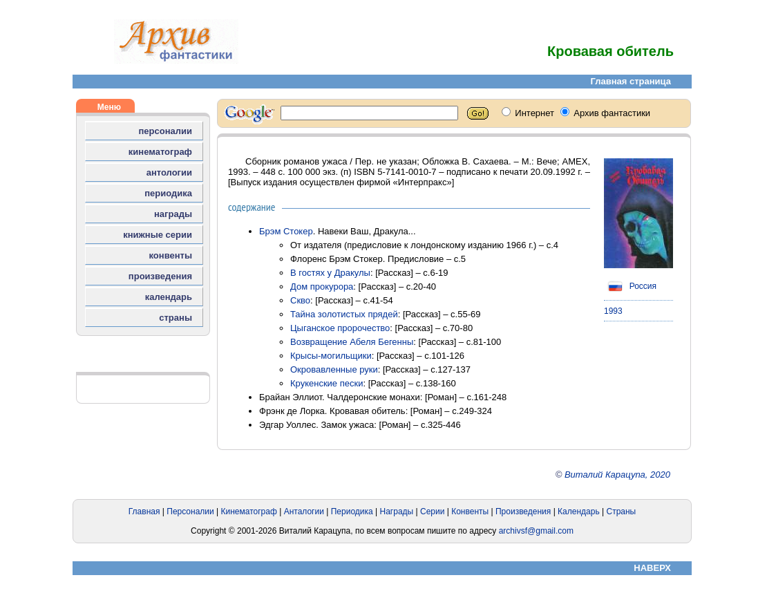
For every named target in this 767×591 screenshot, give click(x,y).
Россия (630, 286)
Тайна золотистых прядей (344, 314)
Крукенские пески (326, 383)
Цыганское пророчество (340, 328)
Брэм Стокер (286, 231)
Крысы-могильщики (331, 355)
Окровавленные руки (334, 369)
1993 (613, 311)
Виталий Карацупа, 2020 (617, 474)
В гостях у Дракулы (330, 273)
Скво (300, 300)
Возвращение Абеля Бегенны (351, 342)
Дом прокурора (321, 286)
